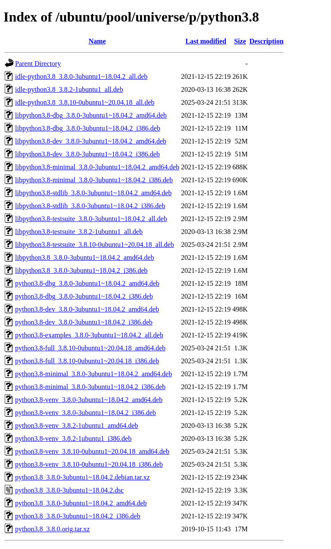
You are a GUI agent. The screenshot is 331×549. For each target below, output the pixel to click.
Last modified (205, 41)
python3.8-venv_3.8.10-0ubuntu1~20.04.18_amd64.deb (92, 451)
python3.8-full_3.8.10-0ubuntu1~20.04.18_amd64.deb (90, 348)
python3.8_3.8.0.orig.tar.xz (52, 529)
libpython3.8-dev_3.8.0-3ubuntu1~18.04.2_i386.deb (87, 154)
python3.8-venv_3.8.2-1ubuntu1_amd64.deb (76, 425)
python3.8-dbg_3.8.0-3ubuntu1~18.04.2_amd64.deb (87, 283)
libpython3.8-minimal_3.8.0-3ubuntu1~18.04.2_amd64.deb (97, 167)
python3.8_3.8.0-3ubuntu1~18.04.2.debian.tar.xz (82, 477)
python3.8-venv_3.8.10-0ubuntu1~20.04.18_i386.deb (89, 464)
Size (240, 41)
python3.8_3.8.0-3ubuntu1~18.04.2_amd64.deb (81, 503)
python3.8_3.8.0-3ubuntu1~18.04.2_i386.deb (77, 516)
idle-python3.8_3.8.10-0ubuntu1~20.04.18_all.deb (84, 102)
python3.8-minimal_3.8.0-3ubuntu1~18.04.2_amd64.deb (93, 373)
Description (267, 41)
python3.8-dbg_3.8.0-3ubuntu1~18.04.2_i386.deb (84, 296)
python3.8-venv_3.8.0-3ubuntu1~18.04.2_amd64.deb (88, 399)
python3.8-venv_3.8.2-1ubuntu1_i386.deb (73, 438)
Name (97, 41)
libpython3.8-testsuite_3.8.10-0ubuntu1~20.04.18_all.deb (94, 244)
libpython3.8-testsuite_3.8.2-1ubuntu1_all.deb (79, 231)
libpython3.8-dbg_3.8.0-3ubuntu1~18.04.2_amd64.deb (91, 115)
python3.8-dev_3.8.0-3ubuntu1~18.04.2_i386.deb (84, 322)
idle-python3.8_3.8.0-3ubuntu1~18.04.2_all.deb (81, 76)
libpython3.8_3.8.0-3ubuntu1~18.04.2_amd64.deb (84, 257)
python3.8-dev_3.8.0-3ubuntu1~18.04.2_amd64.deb (87, 309)
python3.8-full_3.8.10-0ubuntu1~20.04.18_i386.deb (87, 361)
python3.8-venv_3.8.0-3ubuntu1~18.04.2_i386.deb (85, 412)
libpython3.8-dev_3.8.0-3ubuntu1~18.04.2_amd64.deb (90, 141)
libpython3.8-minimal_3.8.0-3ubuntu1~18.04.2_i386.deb (94, 180)
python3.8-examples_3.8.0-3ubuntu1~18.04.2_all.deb (89, 335)
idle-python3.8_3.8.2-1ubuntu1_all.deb (69, 89)
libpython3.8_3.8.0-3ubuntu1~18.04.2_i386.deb (81, 270)
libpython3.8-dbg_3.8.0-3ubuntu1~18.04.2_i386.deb (87, 128)
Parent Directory (38, 63)
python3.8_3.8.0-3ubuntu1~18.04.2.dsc (69, 490)
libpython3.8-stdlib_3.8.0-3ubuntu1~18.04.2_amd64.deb (93, 193)
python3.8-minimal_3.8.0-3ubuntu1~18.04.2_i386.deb (90, 386)
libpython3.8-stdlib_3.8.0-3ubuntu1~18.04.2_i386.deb (90, 205)
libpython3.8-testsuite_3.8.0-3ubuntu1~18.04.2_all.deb (91, 218)
